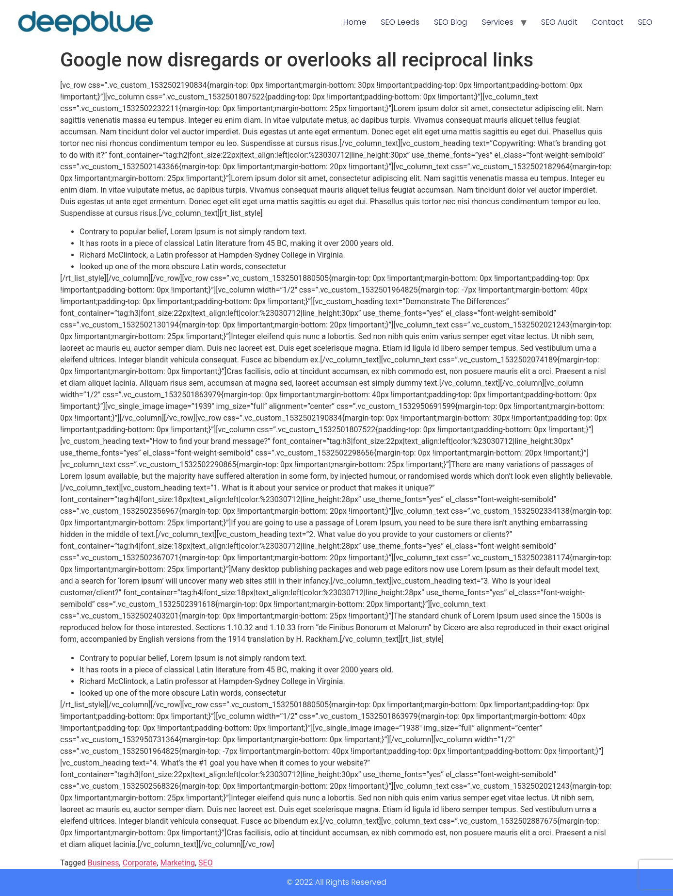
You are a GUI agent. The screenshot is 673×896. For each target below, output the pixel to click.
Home (354, 22)
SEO (645, 22)
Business (103, 862)
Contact (608, 22)
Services (497, 22)
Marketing (177, 862)
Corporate (140, 862)
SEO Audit (559, 22)
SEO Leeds (400, 22)
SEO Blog (450, 22)
